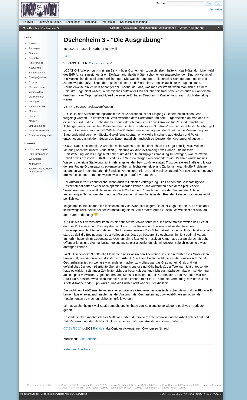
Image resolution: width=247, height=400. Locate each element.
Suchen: (161, 3)
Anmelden (215, 9)
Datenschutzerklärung (133, 21)
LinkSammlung (37, 125)
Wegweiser (35, 158)
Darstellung (35, 58)
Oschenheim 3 (50, 28)
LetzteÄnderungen (50, 21)
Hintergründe (36, 62)
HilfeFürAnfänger (38, 153)
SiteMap (33, 43)
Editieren (115, 27)
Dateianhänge (167, 27)
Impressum (108, 21)
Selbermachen (37, 72)
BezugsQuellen (37, 77)
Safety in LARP (37, 106)
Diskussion (130, 27)
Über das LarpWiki (39, 149)
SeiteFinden (73, 21)
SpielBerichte (31, 28)
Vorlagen (34, 101)
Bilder (67, 56)
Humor (32, 116)
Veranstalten (36, 91)
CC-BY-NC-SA (72, 328)
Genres (33, 53)
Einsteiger (34, 48)
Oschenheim (97, 63)
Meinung (34, 111)
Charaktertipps (37, 87)
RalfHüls (99, 328)
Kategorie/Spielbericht (78, 349)
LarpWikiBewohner (39, 130)
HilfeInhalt (91, 21)
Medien (33, 120)
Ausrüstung (35, 67)
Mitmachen (35, 163)
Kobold (33, 168)
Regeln (33, 82)
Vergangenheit (148, 27)
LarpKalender (36, 96)
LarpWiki (28, 21)
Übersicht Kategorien (40, 135)
